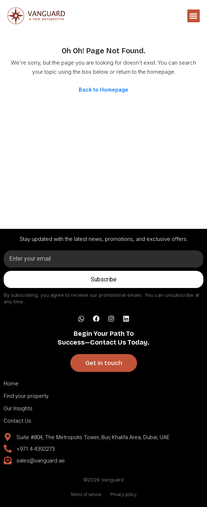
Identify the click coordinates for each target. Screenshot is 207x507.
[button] (193, 15)
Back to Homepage (103, 90)
